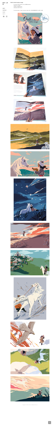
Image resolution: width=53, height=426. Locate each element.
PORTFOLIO (4, 10)
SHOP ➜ (4, 13)
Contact (4, 12)
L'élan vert (18, 6)
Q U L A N (5, 3)
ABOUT (4, 8)
